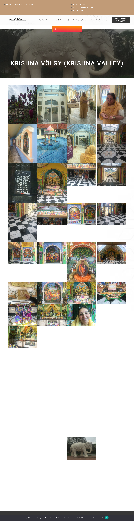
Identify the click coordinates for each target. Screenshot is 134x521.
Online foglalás (79, 20)
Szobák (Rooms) (62, 20)
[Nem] (131, 518)
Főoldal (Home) (44, 20)
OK (107, 518)
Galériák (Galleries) (99, 20)
